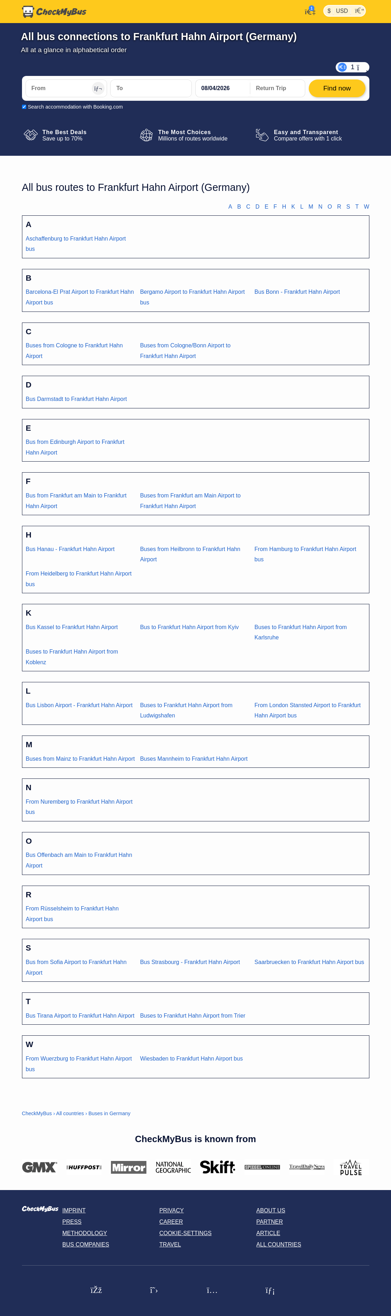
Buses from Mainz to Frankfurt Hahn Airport (80, 759)
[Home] (54, 11)
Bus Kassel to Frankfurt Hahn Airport (72, 627)
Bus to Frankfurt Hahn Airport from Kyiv (189, 627)
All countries (70, 1113)
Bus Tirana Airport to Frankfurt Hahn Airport (80, 1016)
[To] (151, 88)
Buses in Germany (109, 1113)
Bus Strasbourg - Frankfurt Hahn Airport (190, 962)
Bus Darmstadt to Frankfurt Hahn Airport (76, 399)
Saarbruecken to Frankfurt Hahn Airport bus (309, 962)
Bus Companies (85, 1244)
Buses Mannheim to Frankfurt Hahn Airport (193, 759)
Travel (170, 1244)
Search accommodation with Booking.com (75, 107)
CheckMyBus (37, 1113)
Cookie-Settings (185, 1233)
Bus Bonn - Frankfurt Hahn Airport (297, 292)
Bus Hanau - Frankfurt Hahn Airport (70, 549)
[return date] (277, 88)
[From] (66, 88)
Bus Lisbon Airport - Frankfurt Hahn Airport (79, 705)
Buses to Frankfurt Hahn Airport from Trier (192, 1016)
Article (268, 1233)
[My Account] (308, 11)
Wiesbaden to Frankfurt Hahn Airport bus (191, 1059)
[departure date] (223, 88)
